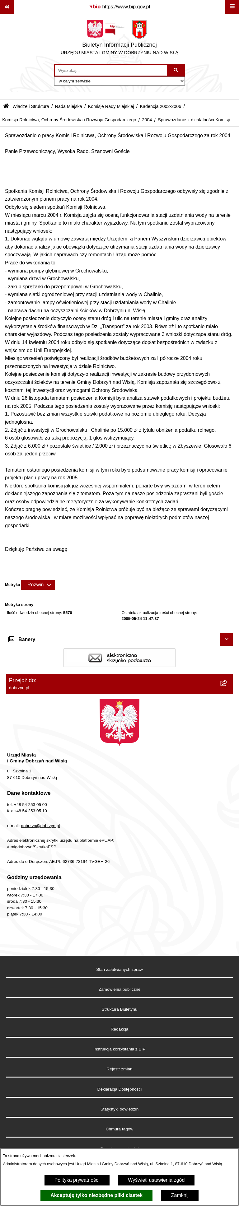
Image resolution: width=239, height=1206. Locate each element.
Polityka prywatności (77, 1180)
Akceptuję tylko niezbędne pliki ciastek (96, 1195)
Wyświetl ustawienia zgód (156, 1180)
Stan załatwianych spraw (119, 969)
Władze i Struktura (30, 106)
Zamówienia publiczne (120, 989)
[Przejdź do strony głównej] (120, 39)
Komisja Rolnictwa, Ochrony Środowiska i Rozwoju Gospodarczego (69, 119)
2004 (147, 119)
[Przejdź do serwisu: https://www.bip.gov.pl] (119, 7)
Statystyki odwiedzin (119, 1109)
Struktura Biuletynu (120, 1009)
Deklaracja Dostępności (119, 1089)
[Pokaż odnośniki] (7, 7)
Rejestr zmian (119, 1069)
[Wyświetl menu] (232, 7)
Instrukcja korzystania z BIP (120, 1049)
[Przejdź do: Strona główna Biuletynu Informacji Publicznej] (6, 106)
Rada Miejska (68, 106)
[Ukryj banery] (226, 639)
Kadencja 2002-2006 (160, 106)
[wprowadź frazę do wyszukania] (111, 70)
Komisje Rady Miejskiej (111, 106)
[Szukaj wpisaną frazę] (176, 70)
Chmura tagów (119, 1129)
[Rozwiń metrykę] (38, 585)
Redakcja (120, 1029)
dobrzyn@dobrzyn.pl (40, 825)
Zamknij (180, 1195)
